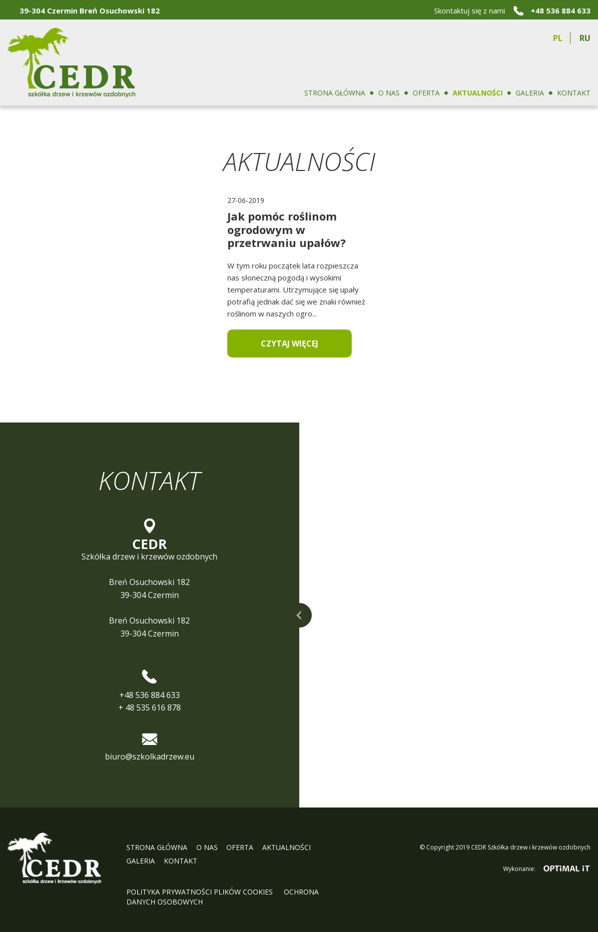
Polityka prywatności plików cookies (200, 891)
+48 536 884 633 (561, 11)
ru (585, 38)
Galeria (530, 93)
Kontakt (574, 93)
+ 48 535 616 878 (149, 707)
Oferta (426, 93)
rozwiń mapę (299, 615)
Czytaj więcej (289, 343)
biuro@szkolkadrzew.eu (149, 756)
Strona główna (334, 93)
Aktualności (478, 93)
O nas (389, 93)
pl (558, 38)
